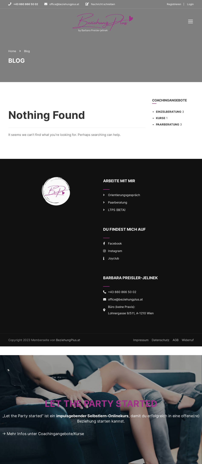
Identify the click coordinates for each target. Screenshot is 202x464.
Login (190, 4)
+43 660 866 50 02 (25, 4)
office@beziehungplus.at (64, 4)
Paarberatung (167, 125)
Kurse (160, 119)
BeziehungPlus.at (68, 340)
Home (12, 51)
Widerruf (188, 340)
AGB (176, 340)
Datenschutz (160, 340)
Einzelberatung (168, 112)
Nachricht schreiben (103, 4)
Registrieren (174, 4)
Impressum (141, 340)
